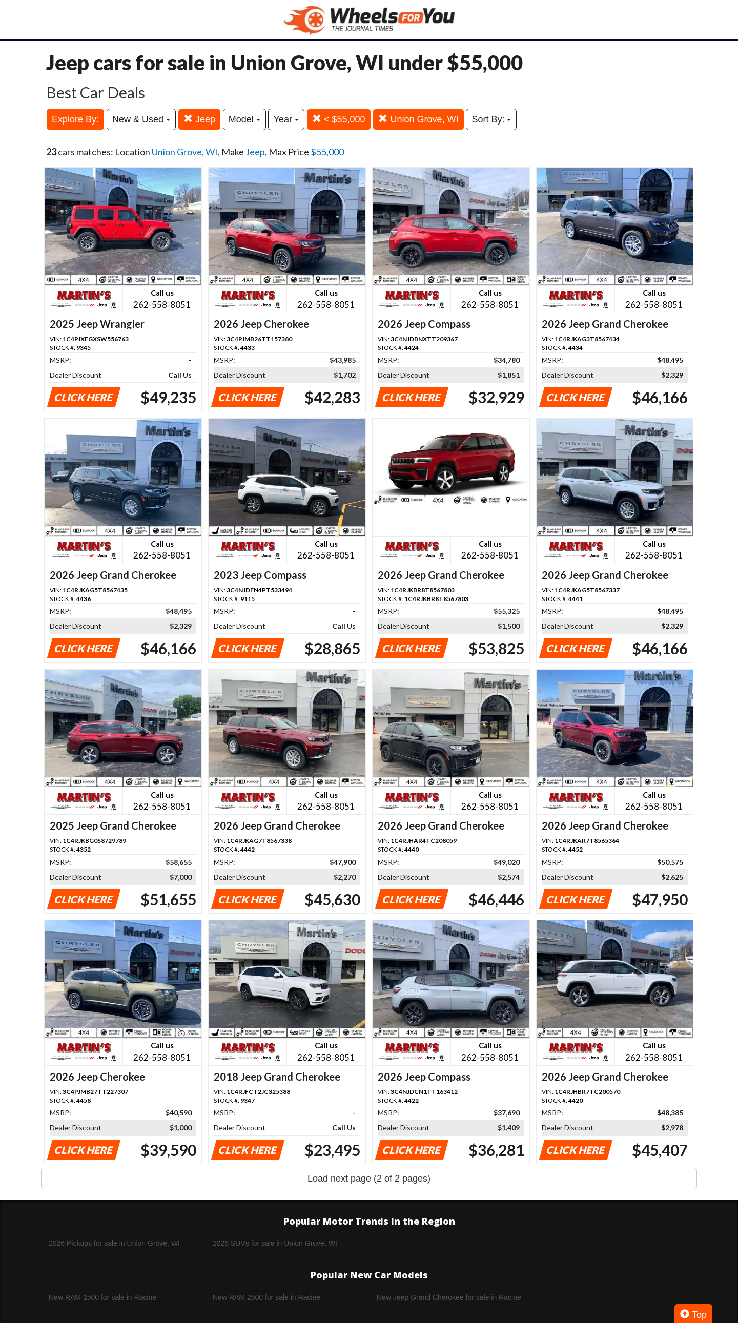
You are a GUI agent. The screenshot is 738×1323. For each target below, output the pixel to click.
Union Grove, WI (418, 119)
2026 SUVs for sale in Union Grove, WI (275, 1243)
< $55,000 (338, 119)
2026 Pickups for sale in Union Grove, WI (114, 1243)
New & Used (141, 119)
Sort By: (491, 119)
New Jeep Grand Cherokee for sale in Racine (449, 1297)
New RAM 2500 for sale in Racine (266, 1297)
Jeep (199, 119)
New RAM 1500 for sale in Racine (102, 1297)
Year (286, 119)
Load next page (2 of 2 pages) (369, 1178)
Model (244, 119)
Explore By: (75, 119)
